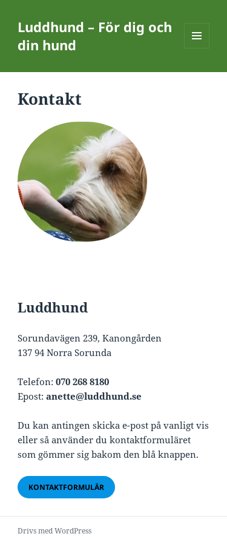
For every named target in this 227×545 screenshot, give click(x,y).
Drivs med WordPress (54, 531)
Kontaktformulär (66, 487)
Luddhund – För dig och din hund (95, 36)
